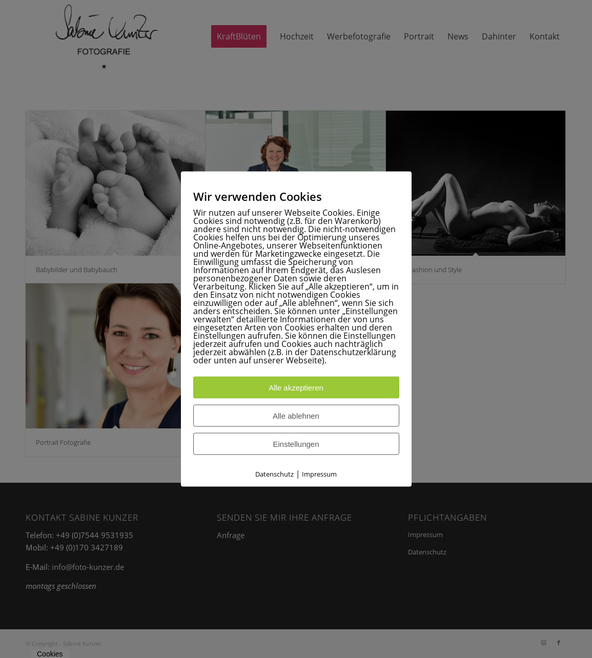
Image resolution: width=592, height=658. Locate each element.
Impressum (319, 474)
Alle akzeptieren (296, 387)
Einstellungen (296, 444)
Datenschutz (274, 474)
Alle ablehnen (296, 416)
